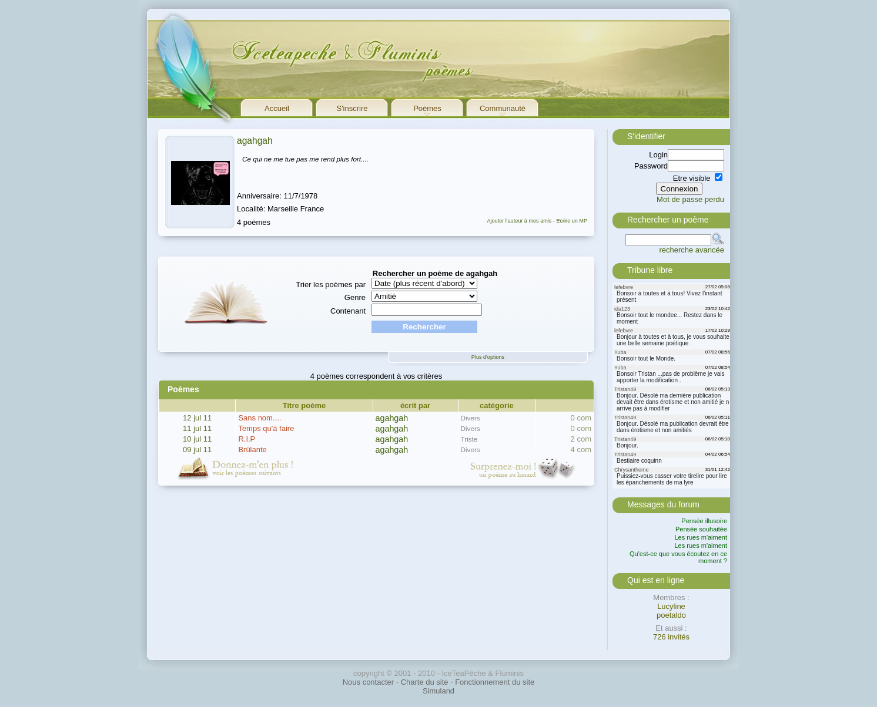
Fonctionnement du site (494, 682)
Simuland (438, 690)
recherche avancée (691, 249)
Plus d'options (487, 357)
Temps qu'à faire (266, 428)
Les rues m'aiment (700, 537)
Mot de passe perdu (690, 199)
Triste (469, 439)
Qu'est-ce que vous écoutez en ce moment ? (678, 557)
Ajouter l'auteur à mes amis (519, 221)
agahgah (255, 141)
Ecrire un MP (571, 221)
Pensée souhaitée (701, 529)
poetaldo (671, 615)
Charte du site (424, 682)
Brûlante (252, 449)
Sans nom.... (259, 417)
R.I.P (246, 439)
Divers (470, 418)
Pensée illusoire (704, 520)
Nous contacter (368, 682)
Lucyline (671, 606)
